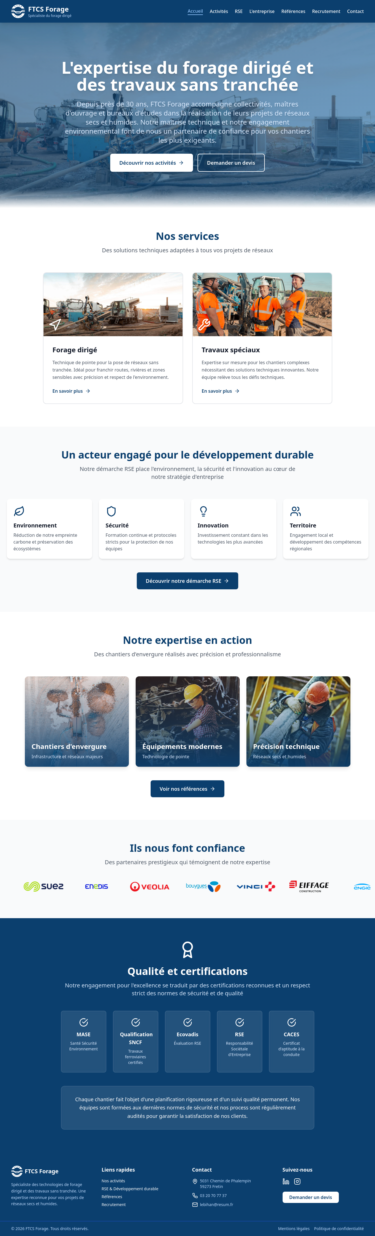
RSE (239, 11)
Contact (355, 11)
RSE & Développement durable (130, 1188)
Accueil (195, 11)
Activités (219, 11)
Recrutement (326, 11)
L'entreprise (262, 11)
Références (293, 11)
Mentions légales (294, 1228)
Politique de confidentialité (339, 1228)
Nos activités (113, 1180)
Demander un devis (231, 162)
